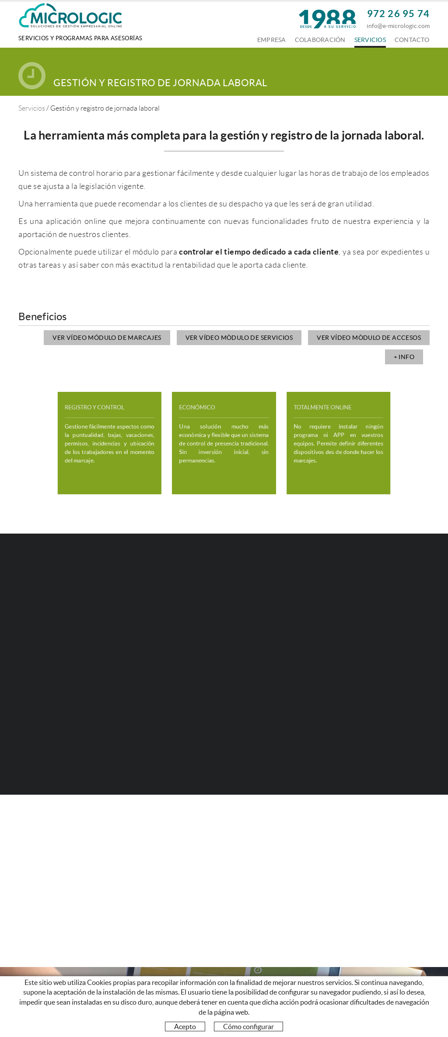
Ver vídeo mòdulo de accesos (369, 337)
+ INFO (404, 356)
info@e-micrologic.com (398, 25)
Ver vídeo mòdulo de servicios (239, 337)
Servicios (31, 108)
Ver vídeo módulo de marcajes (106, 337)
